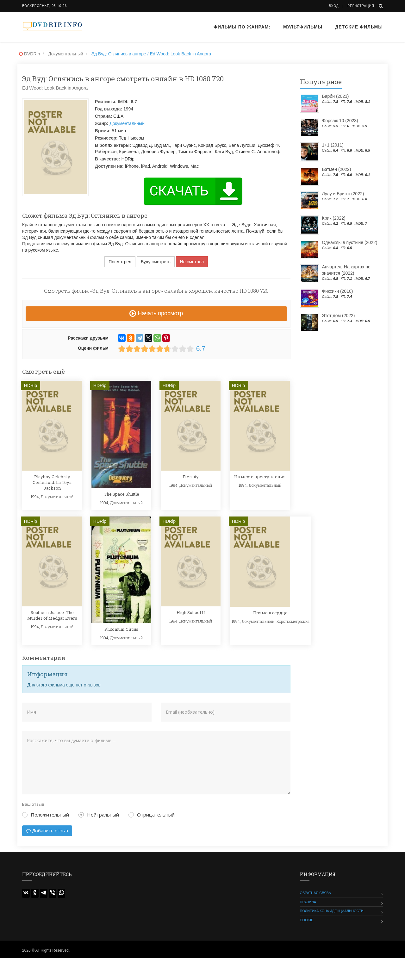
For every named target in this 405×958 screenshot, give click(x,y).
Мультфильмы (302, 26)
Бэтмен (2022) (336, 169)
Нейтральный (98, 814)
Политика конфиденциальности (332, 911)
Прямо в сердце (270, 613)
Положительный (45, 814)
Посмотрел (120, 261)
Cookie (307, 920)
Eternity (191, 476)
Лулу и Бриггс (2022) (343, 193)
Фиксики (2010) (337, 291)
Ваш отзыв (33, 804)
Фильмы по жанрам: (242, 26)
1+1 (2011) (333, 144)
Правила (308, 902)
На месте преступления (260, 476)
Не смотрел (192, 261)
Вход (334, 6)
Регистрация (360, 6)
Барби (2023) (335, 96)
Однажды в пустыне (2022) (349, 242)
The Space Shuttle (121, 494)
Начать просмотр (156, 313)
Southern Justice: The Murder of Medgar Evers (52, 615)
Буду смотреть (156, 261)
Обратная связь (315, 893)
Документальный (127, 123)
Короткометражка (293, 621)
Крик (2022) (334, 218)
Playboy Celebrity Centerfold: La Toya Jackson (52, 482)
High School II (191, 612)
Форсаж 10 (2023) (340, 120)
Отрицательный (151, 814)
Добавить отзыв (47, 831)
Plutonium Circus (121, 629)
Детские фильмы (359, 26)
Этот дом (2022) (338, 315)
